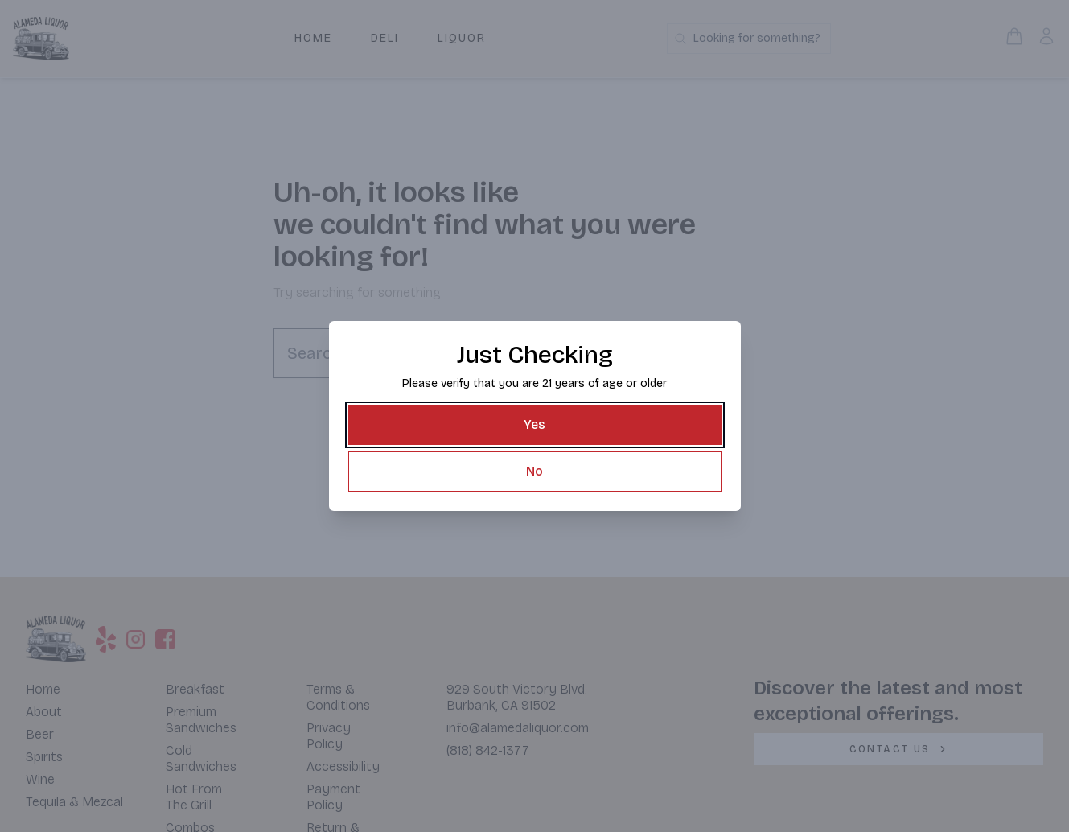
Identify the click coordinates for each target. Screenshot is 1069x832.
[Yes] (534, 424)
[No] (534, 470)
